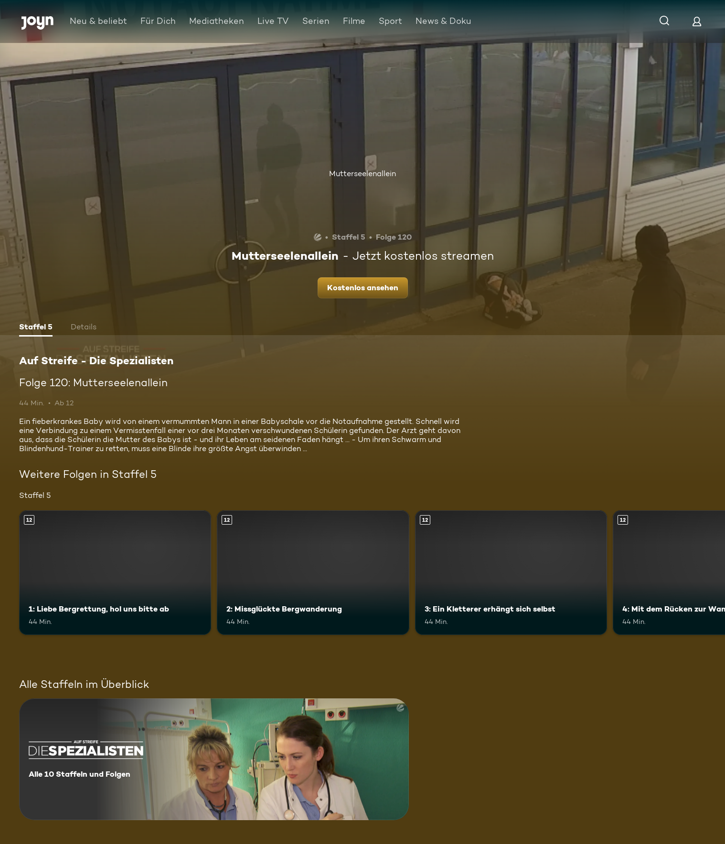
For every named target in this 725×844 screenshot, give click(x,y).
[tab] (35, 328)
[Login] (697, 21)
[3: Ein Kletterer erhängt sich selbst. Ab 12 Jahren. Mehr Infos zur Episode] (511, 572)
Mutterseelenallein (362, 173)
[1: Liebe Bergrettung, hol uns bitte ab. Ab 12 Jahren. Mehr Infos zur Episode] (115, 572)
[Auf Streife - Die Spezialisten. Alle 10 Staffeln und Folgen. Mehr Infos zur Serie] (214, 759)
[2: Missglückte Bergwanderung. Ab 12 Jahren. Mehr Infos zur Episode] (313, 572)
